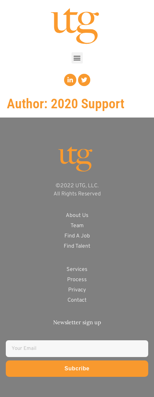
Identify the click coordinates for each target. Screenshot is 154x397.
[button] (77, 58)
